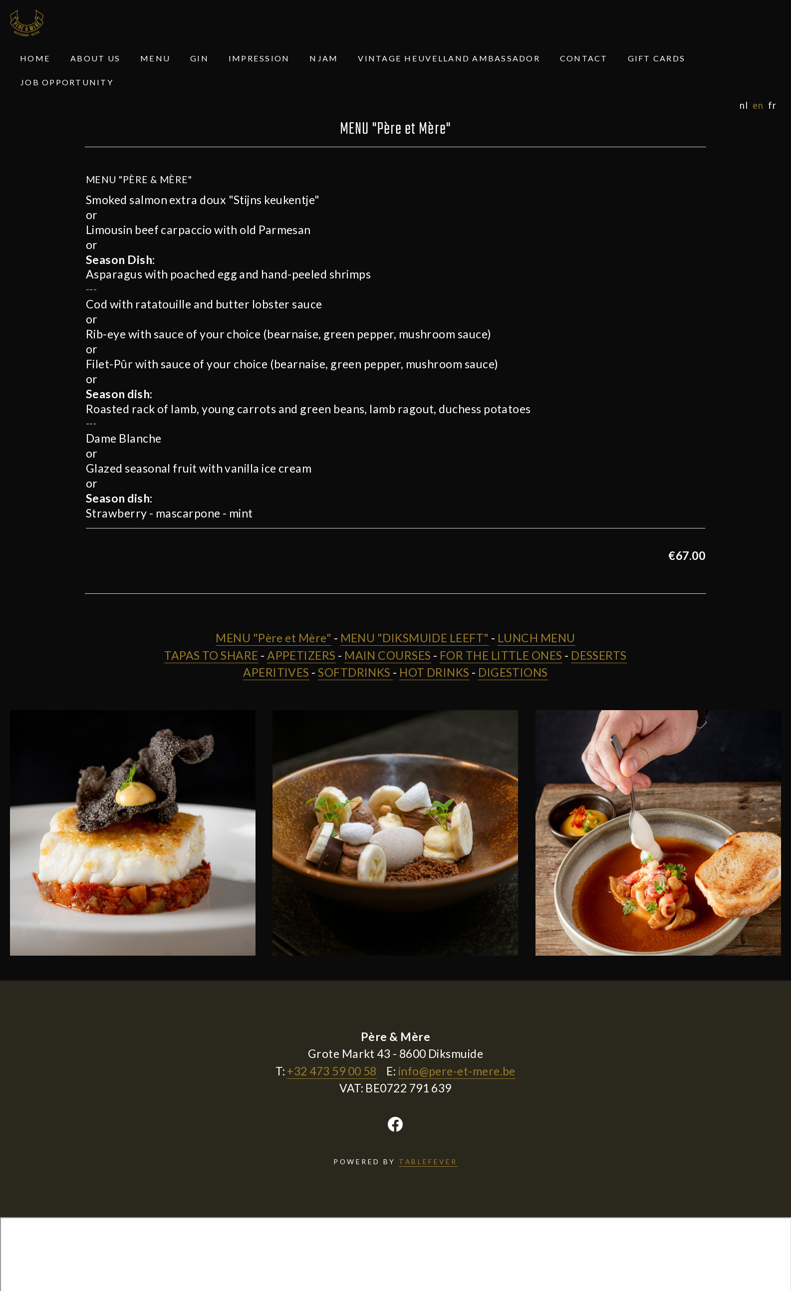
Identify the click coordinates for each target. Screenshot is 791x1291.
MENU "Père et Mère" (273, 638)
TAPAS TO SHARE (211, 655)
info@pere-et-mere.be (457, 1071)
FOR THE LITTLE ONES (501, 655)
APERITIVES (276, 672)
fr (772, 105)
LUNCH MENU (536, 638)
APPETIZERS (301, 655)
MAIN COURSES (387, 655)
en (758, 105)
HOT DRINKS (434, 672)
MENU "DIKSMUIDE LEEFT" (414, 638)
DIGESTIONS (513, 672)
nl (744, 105)
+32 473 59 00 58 (331, 1071)
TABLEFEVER (428, 1161)
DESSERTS (599, 655)
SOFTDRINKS (355, 672)
